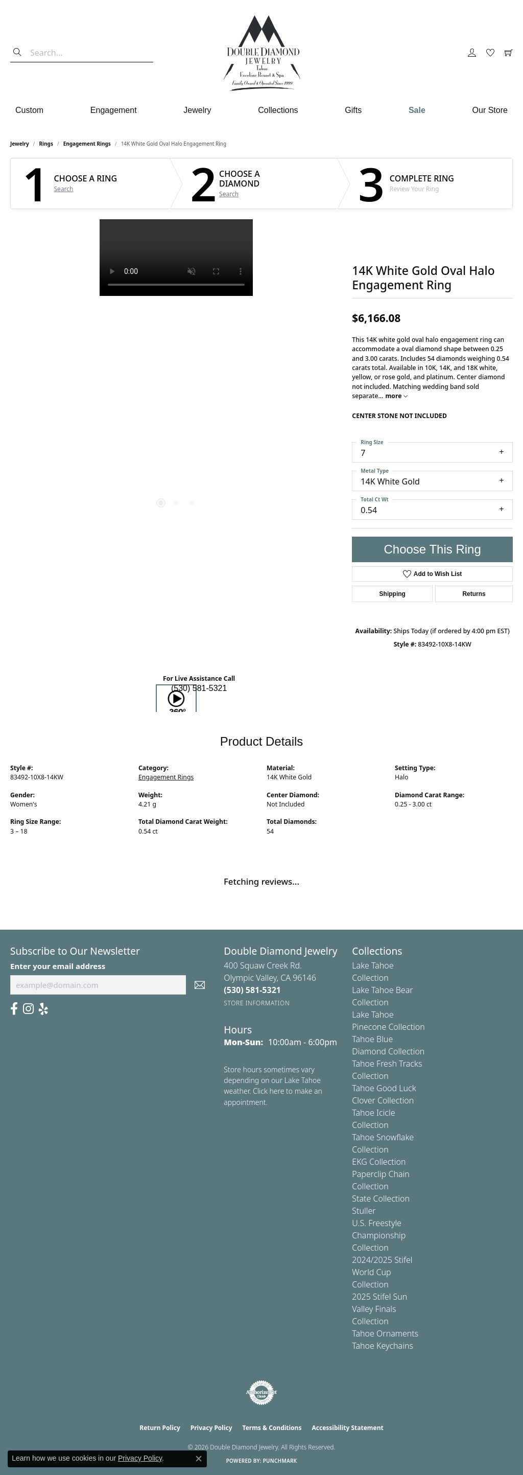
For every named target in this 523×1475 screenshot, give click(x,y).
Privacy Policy (211, 1427)
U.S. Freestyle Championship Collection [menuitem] (379, 1235)
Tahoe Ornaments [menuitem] (385, 1333)
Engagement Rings (87, 143)
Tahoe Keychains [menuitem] (382, 1345)
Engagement (113, 110)
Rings (46, 143)
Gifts (353, 110)
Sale (417, 110)
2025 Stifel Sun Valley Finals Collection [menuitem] (379, 1309)
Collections (278, 110)
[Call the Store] (252, 990)
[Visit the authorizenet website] (261, 1392)
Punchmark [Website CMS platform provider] (280, 1460)
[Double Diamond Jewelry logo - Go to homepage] (261, 53)
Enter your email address (57, 966)
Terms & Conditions (272, 1427)
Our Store (490, 110)
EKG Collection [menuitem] (379, 1161)
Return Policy (159, 1427)
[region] (176, 372)
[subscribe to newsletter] (199, 985)
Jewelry (197, 110)
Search (64, 189)
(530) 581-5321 (199, 688)
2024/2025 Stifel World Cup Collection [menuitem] (382, 1272)
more (396, 395)
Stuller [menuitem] (363, 1210)
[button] (472, 53)
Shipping (392, 593)
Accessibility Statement (347, 1427)
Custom (29, 110)
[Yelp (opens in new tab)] (43, 1009)
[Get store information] (257, 1003)
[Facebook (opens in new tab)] (14, 1009)
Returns (473, 593)
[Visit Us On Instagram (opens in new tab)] (28, 1009)
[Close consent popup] (199, 1459)
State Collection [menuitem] (381, 1198)
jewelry (19, 143)
